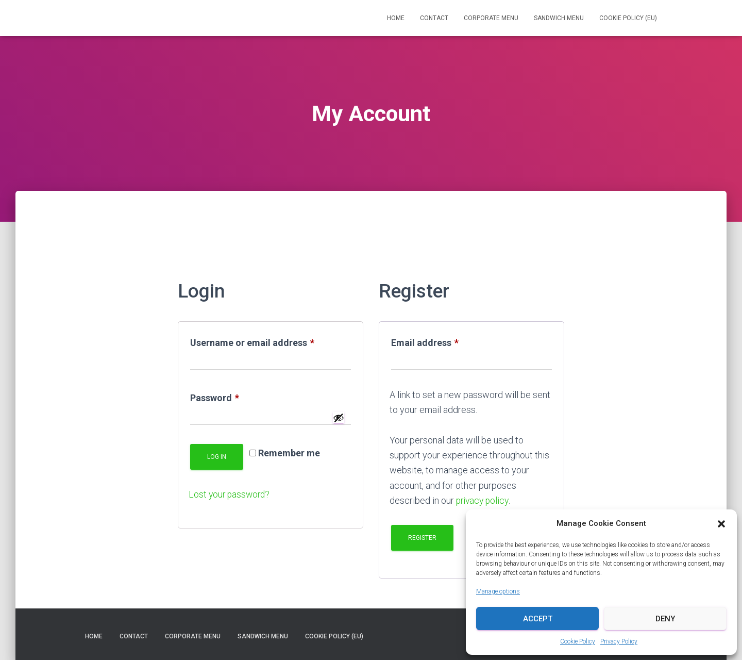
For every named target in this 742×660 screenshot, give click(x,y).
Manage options (498, 591)
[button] (721, 524)
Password (233, 398)
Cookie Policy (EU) (628, 18)
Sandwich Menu (559, 18)
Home (395, 18)
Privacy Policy (618, 641)
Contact (434, 18)
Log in (216, 456)
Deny (665, 618)
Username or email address (270, 343)
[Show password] (338, 417)
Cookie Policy (577, 641)
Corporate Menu (491, 18)
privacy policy (483, 500)
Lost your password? (231, 494)
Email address (444, 343)
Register (422, 537)
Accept (537, 618)
